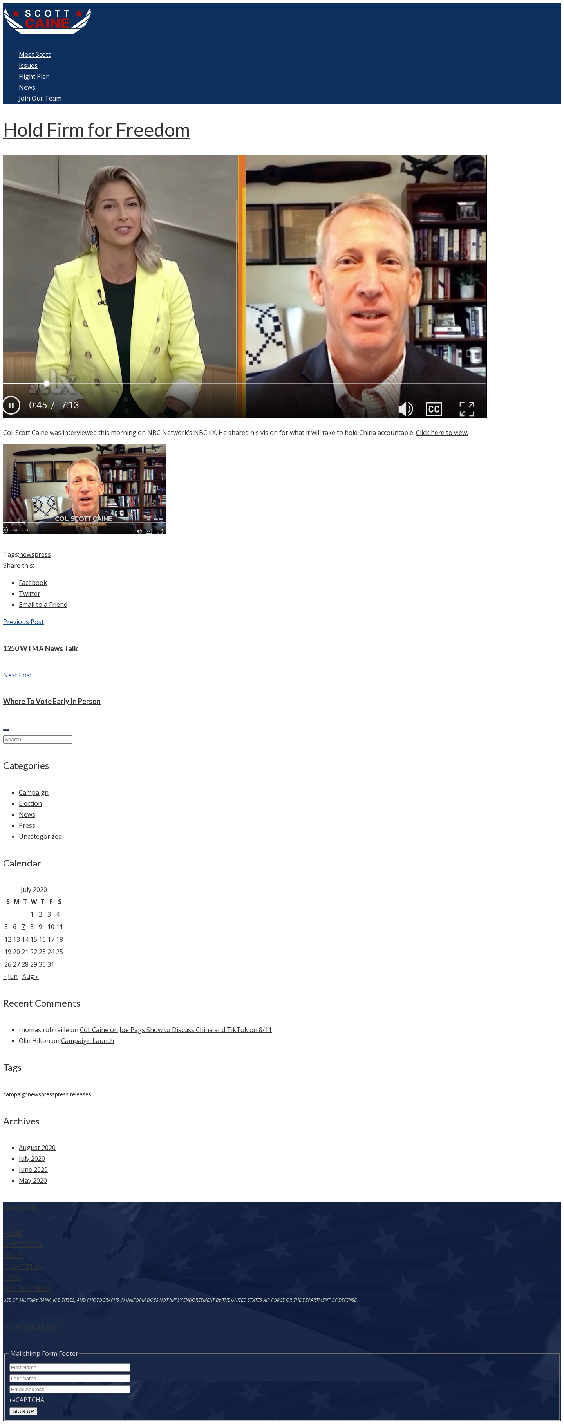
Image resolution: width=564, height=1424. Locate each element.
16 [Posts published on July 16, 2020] (42, 939)
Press (27, 825)
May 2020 (33, 1180)
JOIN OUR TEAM (27, 1288)
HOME (12, 1233)
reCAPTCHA (26, 1399)
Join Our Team (40, 98)
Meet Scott (35, 54)
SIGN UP (23, 1411)
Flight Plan (34, 76)
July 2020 (32, 1158)
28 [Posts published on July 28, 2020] (25, 964)
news (26, 554)
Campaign (34, 792)
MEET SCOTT (23, 1244)
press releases (73, 1094)
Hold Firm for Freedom (96, 129)
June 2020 (33, 1169)
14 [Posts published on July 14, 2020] (25, 939)
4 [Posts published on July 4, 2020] (58, 914)
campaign (15, 1094)
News (27, 87)
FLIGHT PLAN (23, 1266)
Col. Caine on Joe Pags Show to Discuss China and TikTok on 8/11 (176, 1029)
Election (30, 803)
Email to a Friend (43, 604)
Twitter (29, 593)
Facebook (33, 582)
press (42, 554)
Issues (28, 65)
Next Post (17, 675)
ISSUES (13, 1255)
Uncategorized (40, 836)
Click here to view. (442, 432)
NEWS (12, 1277)
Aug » (30, 976)
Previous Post (23, 621)
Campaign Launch (87, 1040)
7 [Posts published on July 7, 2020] (23, 926)
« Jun (10, 976)
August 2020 (37, 1147)
